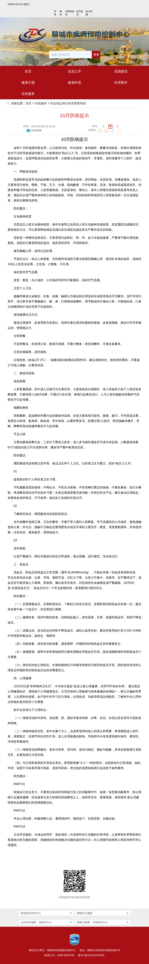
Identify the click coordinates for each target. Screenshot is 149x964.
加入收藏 (89, 13)
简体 (55, 13)
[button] (46, 913)
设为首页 (79, 13)
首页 (29, 103)
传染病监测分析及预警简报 (68, 103)
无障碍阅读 (69, 13)
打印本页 (34, 130)
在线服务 (41, 103)
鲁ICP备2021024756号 (91, 955)
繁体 (61, 13)
